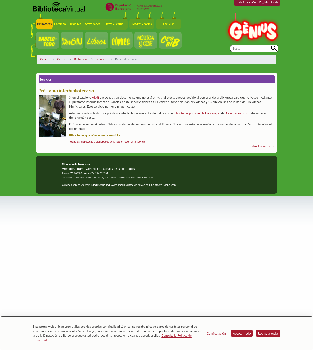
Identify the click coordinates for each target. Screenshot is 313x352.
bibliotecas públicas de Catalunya (196, 113)
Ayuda (274, 2)
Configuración (216, 333)
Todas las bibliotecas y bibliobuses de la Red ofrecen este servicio (107, 141)
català (240, 2)
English (263, 2)
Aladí (95, 97)
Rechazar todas (268, 333)
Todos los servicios (262, 146)
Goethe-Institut (236, 113)
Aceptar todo (242, 333)
